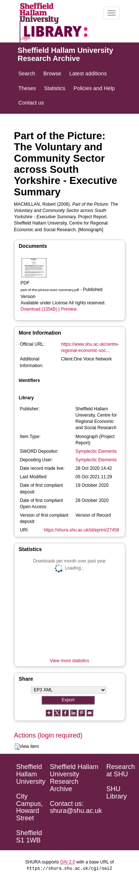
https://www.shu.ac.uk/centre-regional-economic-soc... (90, 347)
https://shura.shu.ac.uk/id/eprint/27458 (81, 530)
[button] (17, 746)
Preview (69, 309)
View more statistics (69, 660)
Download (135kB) (39, 309)
